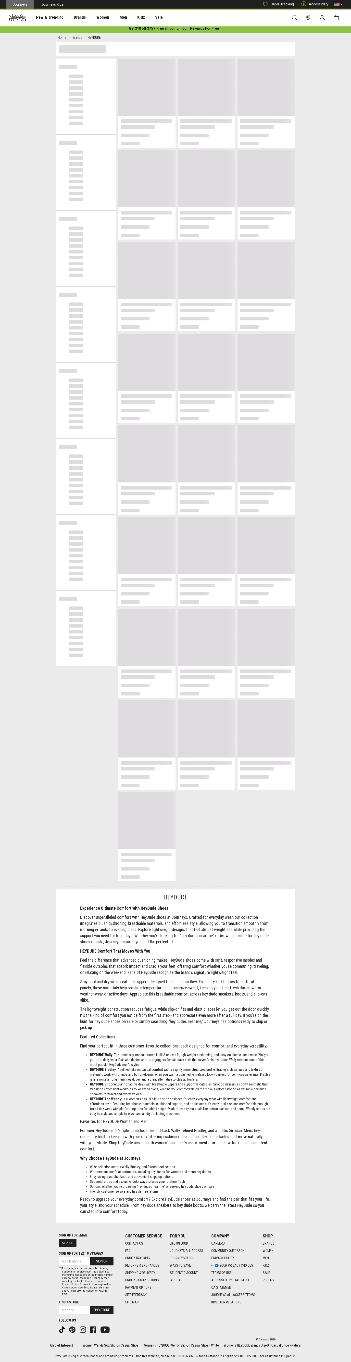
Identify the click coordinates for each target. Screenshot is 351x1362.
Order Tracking (277, 4)
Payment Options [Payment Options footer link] (138, 1287)
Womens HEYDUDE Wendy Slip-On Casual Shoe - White (181, 1345)
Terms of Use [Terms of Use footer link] (221, 1273)
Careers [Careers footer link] (218, 1243)
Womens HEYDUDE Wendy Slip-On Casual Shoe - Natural (262, 1345)
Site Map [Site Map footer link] (132, 1302)
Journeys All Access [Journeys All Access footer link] (186, 1251)
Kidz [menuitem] (126, 17)
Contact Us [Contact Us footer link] (134, 1243)
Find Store (102, 1310)
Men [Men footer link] (266, 1258)
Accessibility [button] (313, 4)
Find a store (69, 1302)
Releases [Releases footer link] (270, 1280)
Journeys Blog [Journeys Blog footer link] (181, 1258)
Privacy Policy (70, 1284)
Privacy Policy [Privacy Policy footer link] (222, 1258)
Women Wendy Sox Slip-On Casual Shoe (110, 1345)
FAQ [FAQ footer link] (128, 1251)
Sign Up (67, 1243)
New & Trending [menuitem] (45, 17)
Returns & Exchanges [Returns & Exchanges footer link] (142, 1265)
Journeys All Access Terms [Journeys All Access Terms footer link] (233, 1295)
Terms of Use (92, 1281)
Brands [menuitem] (72, 17)
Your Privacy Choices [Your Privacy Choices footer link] (232, 1265)
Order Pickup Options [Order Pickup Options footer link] (142, 1280)
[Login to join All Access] (154, 29)
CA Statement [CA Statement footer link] (222, 1287)
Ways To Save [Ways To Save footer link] (180, 1265)
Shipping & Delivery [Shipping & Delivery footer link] (140, 1273)
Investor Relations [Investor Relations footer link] (226, 1302)
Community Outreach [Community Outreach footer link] (227, 1251)
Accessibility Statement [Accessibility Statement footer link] (230, 1280)
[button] (338, 4)
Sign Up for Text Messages (81, 1253)
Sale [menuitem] (141, 17)
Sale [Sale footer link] (266, 1273)
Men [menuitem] (110, 17)
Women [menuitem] (92, 17)
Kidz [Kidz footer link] (266, 1265)
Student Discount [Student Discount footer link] (184, 1273)
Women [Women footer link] (268, 1251)
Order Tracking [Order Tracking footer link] (137, 1258)
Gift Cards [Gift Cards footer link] (178, 1280)
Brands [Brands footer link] (269, 1243)
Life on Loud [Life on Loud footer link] (179, 1243)
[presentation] (45, 17)
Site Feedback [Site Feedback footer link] (136, 1295)
